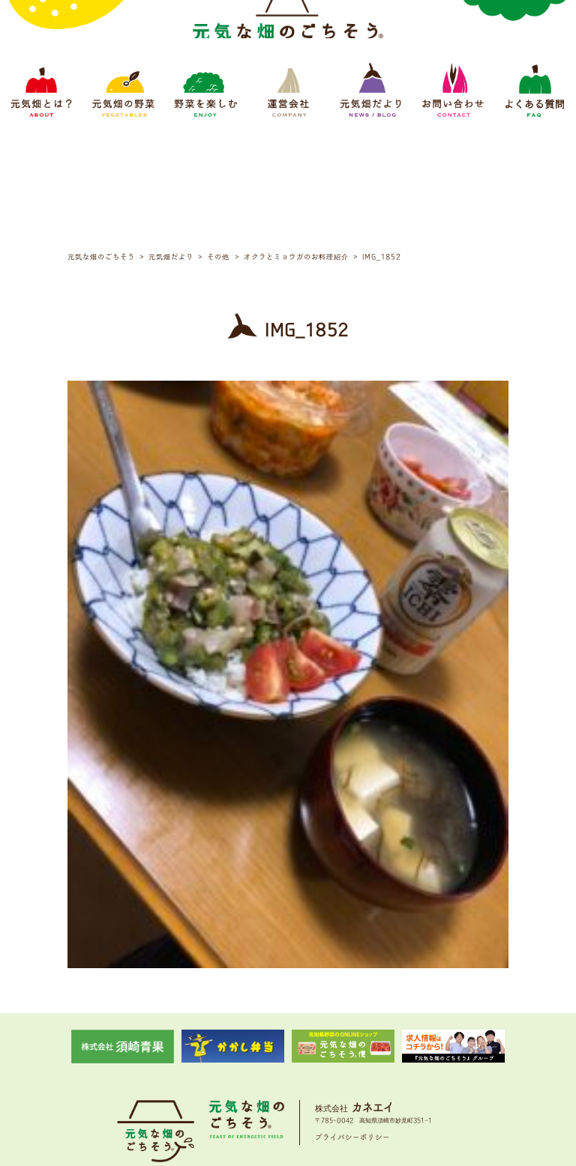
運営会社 (291, 1070)
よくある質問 (447, 1070)
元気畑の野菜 (184, 1070)
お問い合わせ (393, 1070)
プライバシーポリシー (353, 1024)
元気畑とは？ (130, 1070)
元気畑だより (339, 1070)
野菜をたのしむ (241, 1070)
